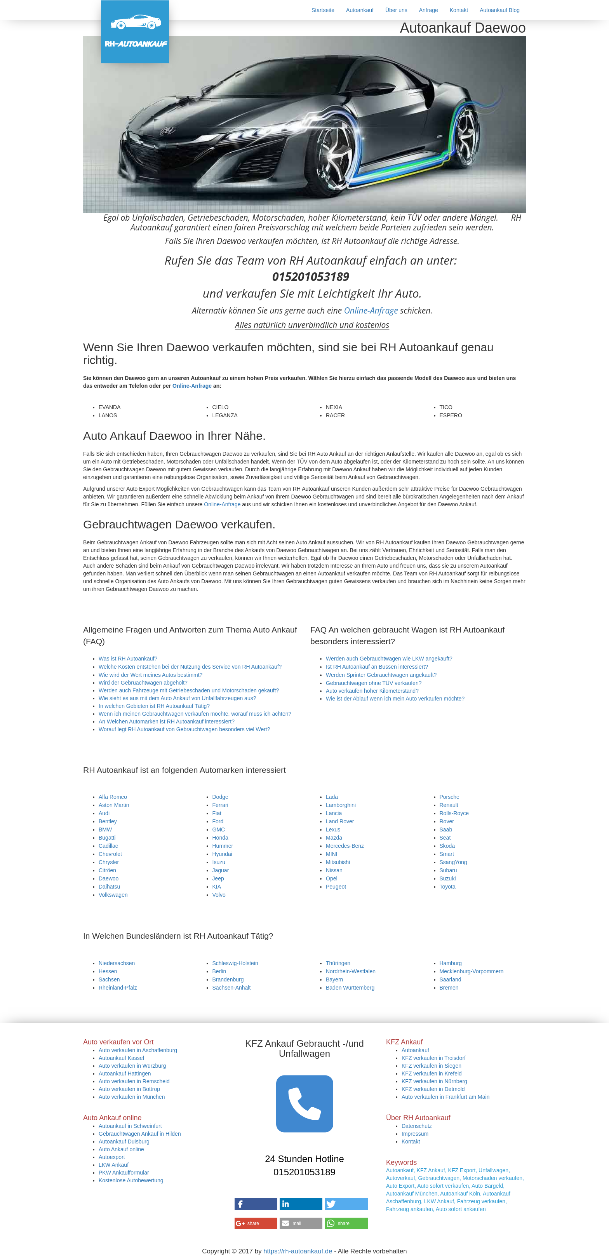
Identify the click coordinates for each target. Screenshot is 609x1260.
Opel (332, 878)
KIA (216, 887)
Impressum (415, 1134)
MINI (332, 854)
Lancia (334, 813)
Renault (449, 805)
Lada (332, 797)
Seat (445, 838)
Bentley (108, 821)
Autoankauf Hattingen (125, 1073)
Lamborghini (341, 805)
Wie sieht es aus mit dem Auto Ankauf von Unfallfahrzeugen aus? (177, 698)
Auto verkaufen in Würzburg (132, 1066)
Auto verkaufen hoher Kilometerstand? (372, 691)
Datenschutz (417, 1126)
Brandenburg (228, 979)
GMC (218, 829)
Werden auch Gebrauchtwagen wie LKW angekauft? (389, 658)
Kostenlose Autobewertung (131, 1180)
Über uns (396, 10)
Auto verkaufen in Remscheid (134, 1081)
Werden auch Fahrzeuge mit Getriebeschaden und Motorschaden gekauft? (189, 690)
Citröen (107, 870)
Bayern (334, 979)
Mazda (334, 838)
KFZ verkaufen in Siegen (431, 1066)
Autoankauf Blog (500, 10)
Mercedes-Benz (345, 846)
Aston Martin (114, 805)
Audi (104, 813)
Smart (447, 854)
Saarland (450, 979)
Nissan (334, 870)
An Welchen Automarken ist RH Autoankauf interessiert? (167, 721)
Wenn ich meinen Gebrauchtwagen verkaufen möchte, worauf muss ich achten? (195, 714)
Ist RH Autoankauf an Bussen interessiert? (377, 667)
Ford (218, 821)
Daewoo (108, 878)
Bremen (449, 988)
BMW (105, 829)
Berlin (219, 971)
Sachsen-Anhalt (231, 988)
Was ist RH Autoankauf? (128, 658)
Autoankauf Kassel (121, 1058)
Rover (447, 821)
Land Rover (340, 821)
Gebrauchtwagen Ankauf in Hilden (140, 1134)
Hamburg (451, 963)
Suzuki (448, 878)
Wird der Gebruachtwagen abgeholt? (143, 683)
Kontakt (459, 10)
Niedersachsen (117, 963)
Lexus (333, 829)
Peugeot (336, 887)
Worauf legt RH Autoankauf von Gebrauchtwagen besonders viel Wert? (184, 729)
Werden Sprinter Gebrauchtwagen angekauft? (381, 675)
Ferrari (220, 805)
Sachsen (109, 979)
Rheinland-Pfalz (118, 988)
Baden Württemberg (350, 988)
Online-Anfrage (371, 310)
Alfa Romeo (113, 797)
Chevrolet (110, 854)
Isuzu (218, 862)
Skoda (447, 846)
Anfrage (428, 10)
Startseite (322, 10)
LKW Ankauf (114, 1165)
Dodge (220, 797)
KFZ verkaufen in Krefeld (432, 1073)
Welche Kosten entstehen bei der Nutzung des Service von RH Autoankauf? (190, 667)
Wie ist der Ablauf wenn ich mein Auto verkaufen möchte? (395, 698)
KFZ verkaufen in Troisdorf (434, 1058)
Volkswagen (113, 895)
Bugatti (107, 838)
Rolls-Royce (454, 813)
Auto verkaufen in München (132, 1097)
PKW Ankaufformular (124, 1172)
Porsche (449, 797)
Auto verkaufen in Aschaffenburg (138, 1050)
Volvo (219, 895)
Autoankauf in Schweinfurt (130, 1126)
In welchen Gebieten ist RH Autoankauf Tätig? (154, 706)
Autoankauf (360, 10)
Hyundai (222, 854)
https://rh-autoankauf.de (297, 1251)
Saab (446, 829)
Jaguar (220, 870)
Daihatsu (109, 887)
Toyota (448, 887)
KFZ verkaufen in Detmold (433, 1089)
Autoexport (112, 1157)
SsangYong (453, 862)
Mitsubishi (338, 862)
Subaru (448, 870)
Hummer (222, 846)
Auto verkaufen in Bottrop (129, 1089)
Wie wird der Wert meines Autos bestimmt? (150, 675)
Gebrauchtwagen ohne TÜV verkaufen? (373, 683)
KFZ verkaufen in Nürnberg (434, 1081)
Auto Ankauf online (121, 1149)
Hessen (108, 971)
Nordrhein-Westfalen (351, 971)
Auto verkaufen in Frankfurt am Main (445, 1097)
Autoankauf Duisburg (124, 1141)
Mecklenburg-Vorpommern (472, 971)
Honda (220, 838)
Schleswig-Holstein (235, 963)
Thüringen (338, 963)
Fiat (216, 813)
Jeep (218, 878)
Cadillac (108, 846)
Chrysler (109, 862)
